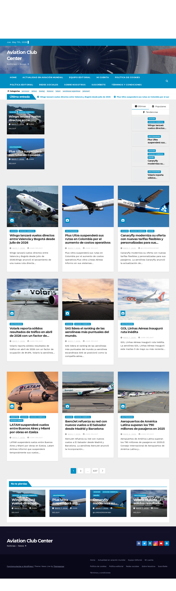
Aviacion (13, 112)
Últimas (140, 106)
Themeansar (58, 566)
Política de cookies (127, 77)
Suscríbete (98, 84)
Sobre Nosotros (75, 84)
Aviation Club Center (30, 541)
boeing (42, 91)
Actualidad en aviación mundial (43, 77)
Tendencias (150, 112)
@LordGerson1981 (148, 248)
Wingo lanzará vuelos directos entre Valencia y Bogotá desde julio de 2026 (32, 239)
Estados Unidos (16, 420)
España (151, 157)
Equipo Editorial (79, 77)
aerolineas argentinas (71, 91)
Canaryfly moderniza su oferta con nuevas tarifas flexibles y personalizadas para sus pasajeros (143, 241)
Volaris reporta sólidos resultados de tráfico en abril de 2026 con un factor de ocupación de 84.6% (31, 334)
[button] (167, 81)
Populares (159, 106)
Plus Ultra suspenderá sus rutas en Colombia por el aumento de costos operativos (87, 239)
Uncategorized (15, 147)
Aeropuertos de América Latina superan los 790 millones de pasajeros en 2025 (143, 425)
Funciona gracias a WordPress (20, 566)
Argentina (14, 417)
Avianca (50, 91)
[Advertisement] (82, 19)
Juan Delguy (35, 248)
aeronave (25, 91)
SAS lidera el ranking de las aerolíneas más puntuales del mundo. (87, 332)
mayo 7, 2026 (18, 124)
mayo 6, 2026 (130, 434)
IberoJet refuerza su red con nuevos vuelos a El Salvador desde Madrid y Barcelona (86, 425)
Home (13, 77)
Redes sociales (48, 84)
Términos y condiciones (127, 84)
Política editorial (21, 84)
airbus (34, 91)
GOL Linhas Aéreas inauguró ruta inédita (142, 330)
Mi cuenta (103, 77)
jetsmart (86, 91)
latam (58, 91)
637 (95, 470)
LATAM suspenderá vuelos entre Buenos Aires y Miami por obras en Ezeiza (30, 428)
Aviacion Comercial (26, 112)
